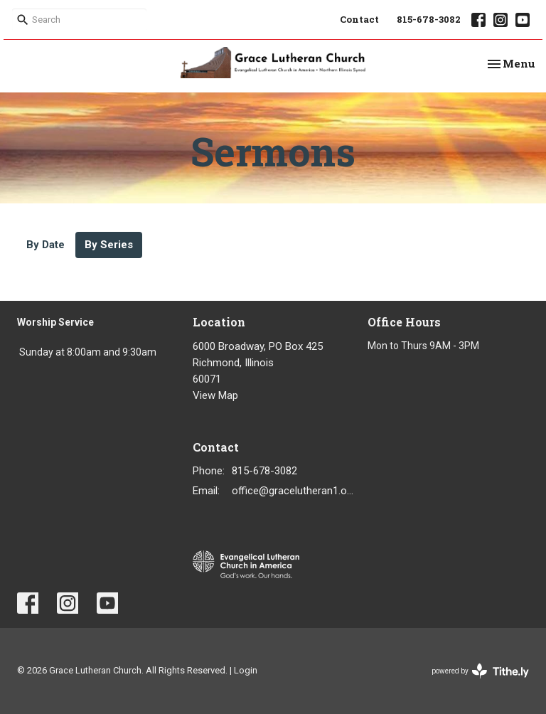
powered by (480, 671)
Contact (359, 19)
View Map (215, 395)
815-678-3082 (429, 19)
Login (245, 670)
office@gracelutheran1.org (293, 490)
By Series (109, 244)
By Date (45, 244)
